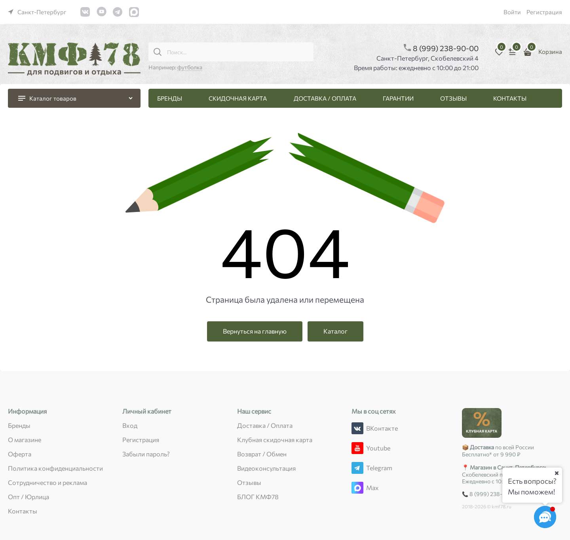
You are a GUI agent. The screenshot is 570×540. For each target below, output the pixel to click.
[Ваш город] (556, 473)
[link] (37, 12)
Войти (512, 11)
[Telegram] (357, 468)
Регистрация (544, 11)
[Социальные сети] (545, 517)
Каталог (335, 331)
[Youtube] (357, 448)
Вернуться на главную (255, 331)
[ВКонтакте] (357, 428)
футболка (189, 67)
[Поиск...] (157, 51)
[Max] (357, 488)
